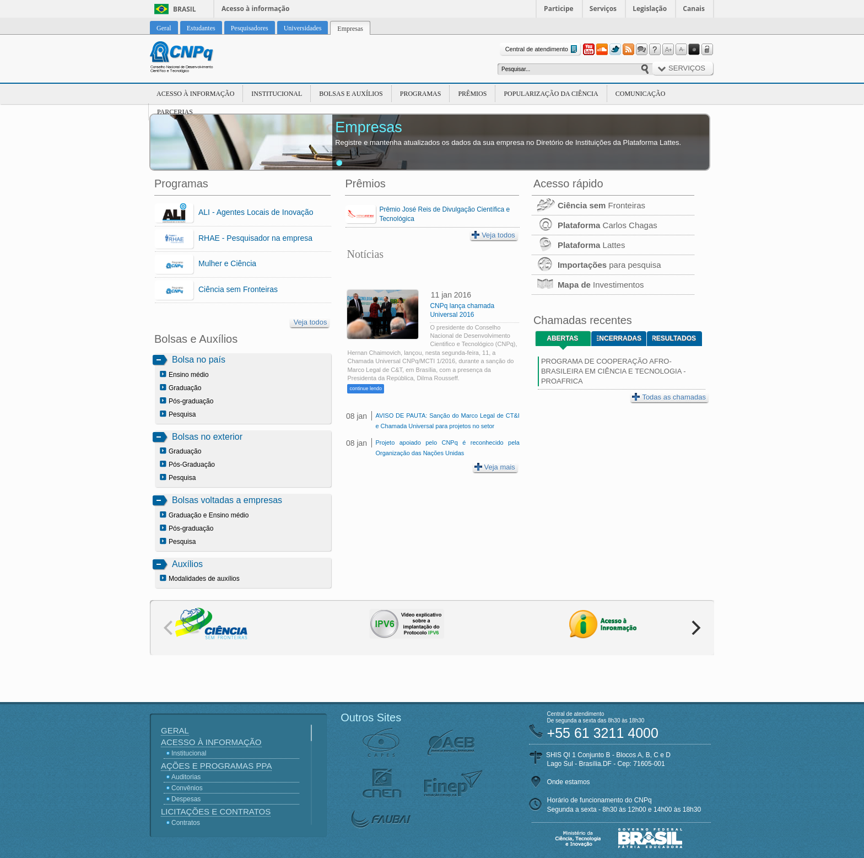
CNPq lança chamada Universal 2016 (462, 310)
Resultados (674, 338)
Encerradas (619, 338)
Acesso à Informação (195, 94)
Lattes (578, 245)
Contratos (185, 823)
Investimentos (588, 284)
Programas (420, 94)
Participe (559, 8)
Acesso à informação (255, 8)
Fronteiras (588, 205)
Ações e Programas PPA (216, 765)
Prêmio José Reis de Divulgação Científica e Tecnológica (444, 214)
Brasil (184, 9)
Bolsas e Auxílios (350, 94)
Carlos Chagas (594, 225)
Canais (694, 8)
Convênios (187, 788)
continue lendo (365, 388)
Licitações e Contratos (216, 811)
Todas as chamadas (669, 397)
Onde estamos (568, 782)
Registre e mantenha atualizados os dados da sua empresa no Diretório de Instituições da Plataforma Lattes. (508, 142)
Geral (175, 730)
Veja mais (494, 467)
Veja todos (310, 322)
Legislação (650, 8)
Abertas (562, 338)
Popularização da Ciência (551, 94)
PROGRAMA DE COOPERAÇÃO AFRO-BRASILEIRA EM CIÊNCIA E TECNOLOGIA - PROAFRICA (613, 371)
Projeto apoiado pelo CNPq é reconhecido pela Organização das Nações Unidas (447, 447)
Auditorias (186, 777)
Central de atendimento (542, 49)
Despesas (186, 799)
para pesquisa (596, 264)
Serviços (603, 8)
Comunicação (640, 94)
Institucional (276, 94)
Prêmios (472, 94)
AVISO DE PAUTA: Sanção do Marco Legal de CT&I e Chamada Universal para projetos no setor (447, 420)
